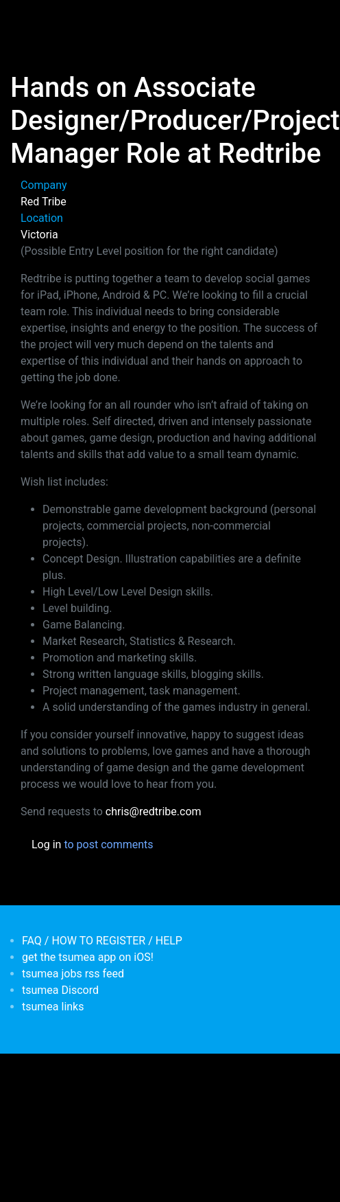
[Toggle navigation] (30, 19)
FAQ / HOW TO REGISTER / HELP (102, 940)
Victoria (39, 234)
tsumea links (53, 1006)
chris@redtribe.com (154, 811)
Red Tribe (43, 201)
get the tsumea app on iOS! (88, 957)
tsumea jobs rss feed (73, 973)
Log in (46, 844)
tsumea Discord (60, 990)
